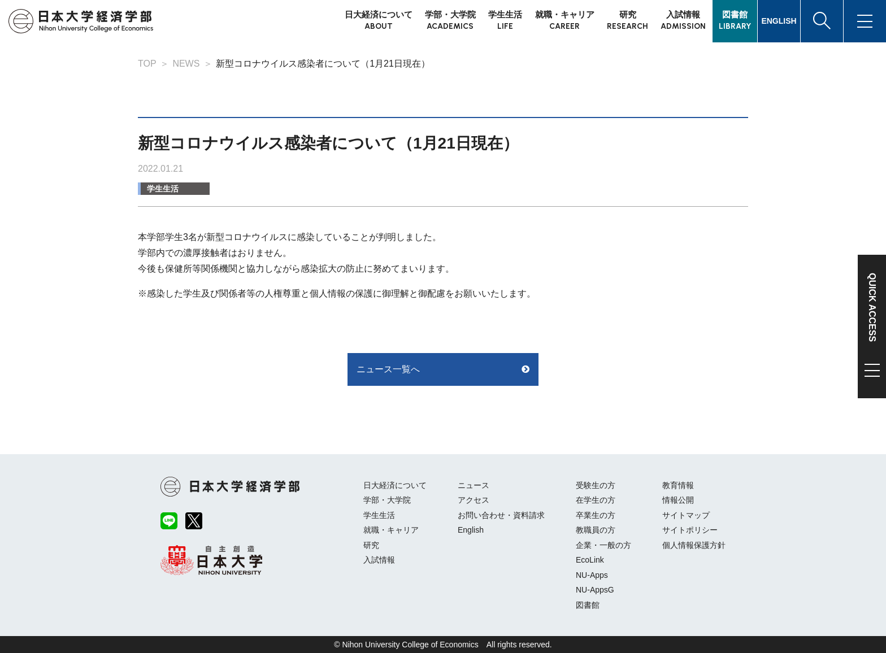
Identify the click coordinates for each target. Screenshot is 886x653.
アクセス (473, 499)
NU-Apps (592, 575)
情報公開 (678, 499)
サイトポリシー (690, 529)
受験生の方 (595, 485)
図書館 (588, 605)
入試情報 (379, 559)
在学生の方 (595, 499)
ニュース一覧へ (388, 369)
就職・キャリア (391, 529)
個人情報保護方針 (694, 545)
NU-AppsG (595, 589)
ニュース (473, 485)
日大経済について (395, 485)
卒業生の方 (595, 515)
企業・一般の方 (603, 545)
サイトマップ (686, 515)
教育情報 (678, 485)
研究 (371, 545)
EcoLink (590, 559)
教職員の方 (595, 529)
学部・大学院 (387, 499)
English (471, 529)
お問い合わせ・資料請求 (501, 515)
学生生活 (163, 188)
